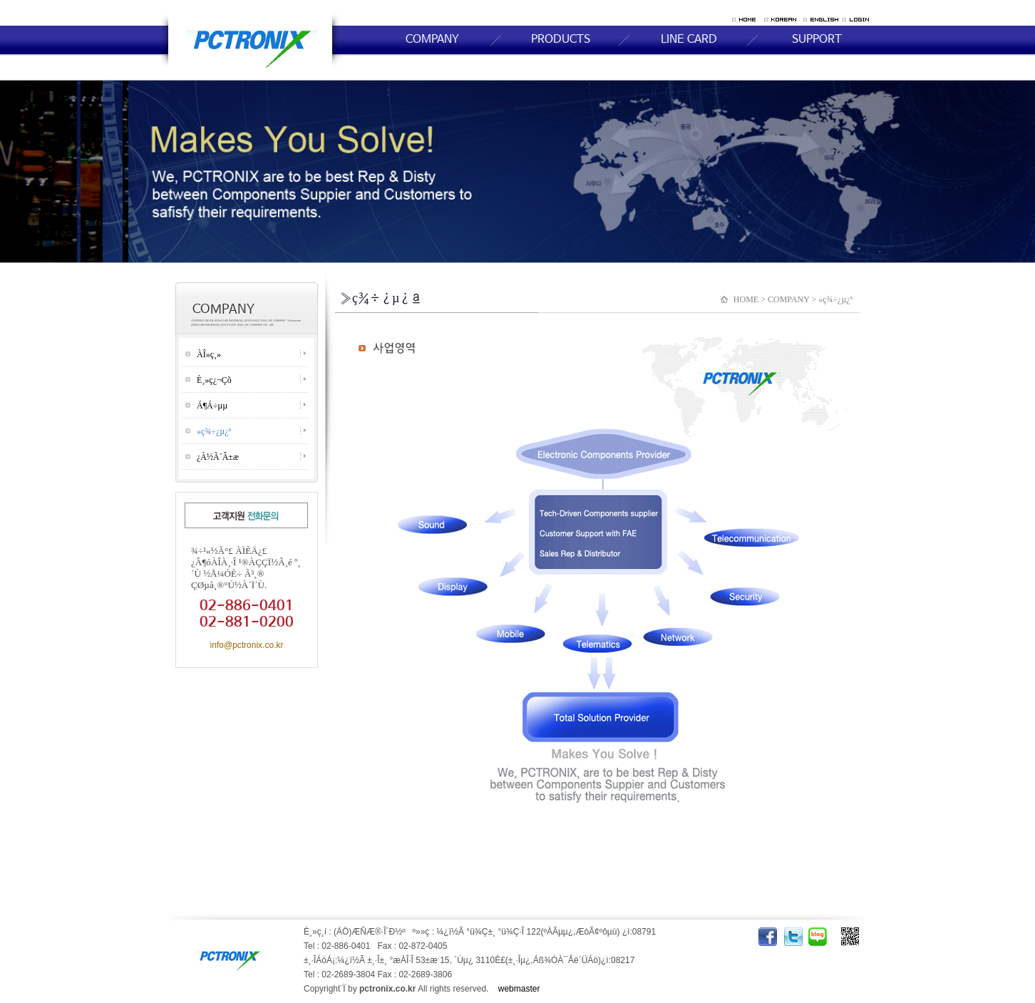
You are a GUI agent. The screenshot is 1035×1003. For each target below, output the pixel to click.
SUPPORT (817, 39)
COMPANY (432, 39)
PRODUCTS (560, 39)
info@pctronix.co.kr (247, 645)
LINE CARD (689, 39)
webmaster (519, 989)
